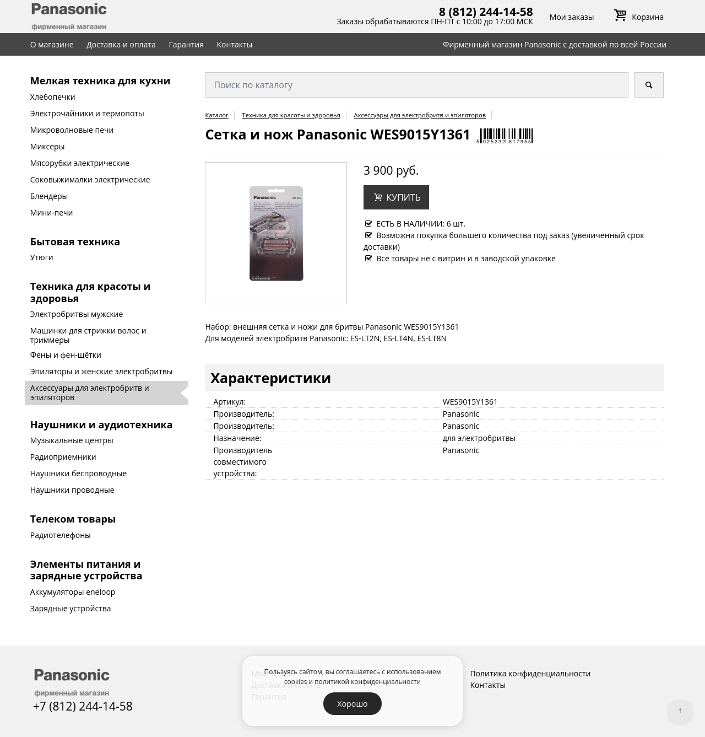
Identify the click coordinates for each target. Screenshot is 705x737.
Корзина (637, 17)
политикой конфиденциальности (367, 681)
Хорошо (352, 703)
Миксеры (47, 146)
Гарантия (186, 44)
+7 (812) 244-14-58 (83, 706)
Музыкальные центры (71, 440)
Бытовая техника (75, 241)
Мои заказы (572, 17)
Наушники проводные (72, 490)
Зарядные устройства (70, 608)
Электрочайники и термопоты (87, 113)
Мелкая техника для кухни (100, 80)
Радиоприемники (63, 456)
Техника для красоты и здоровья (90, 292)
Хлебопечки (52, 97)
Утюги (41, 257)
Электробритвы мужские (76, 314)
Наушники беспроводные (78, 473)
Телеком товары (73, 518)
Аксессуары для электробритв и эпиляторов (89, 392)
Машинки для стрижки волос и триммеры (88, 335)
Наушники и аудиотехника (101, 424)
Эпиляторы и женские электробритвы (101, 371)
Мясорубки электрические (79, 163)
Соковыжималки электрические (90, 179)
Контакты (235, 44)
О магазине (52, 44)
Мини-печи (51, 212)
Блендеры (49, 196)
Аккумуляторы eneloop (73, 592)
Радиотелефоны (60, 535)
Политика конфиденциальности (530, 673)
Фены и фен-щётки (65, 354)
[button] (396, 197)
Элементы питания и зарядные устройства (86, 570)
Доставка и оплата (121, 44)
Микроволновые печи (72, 130)
